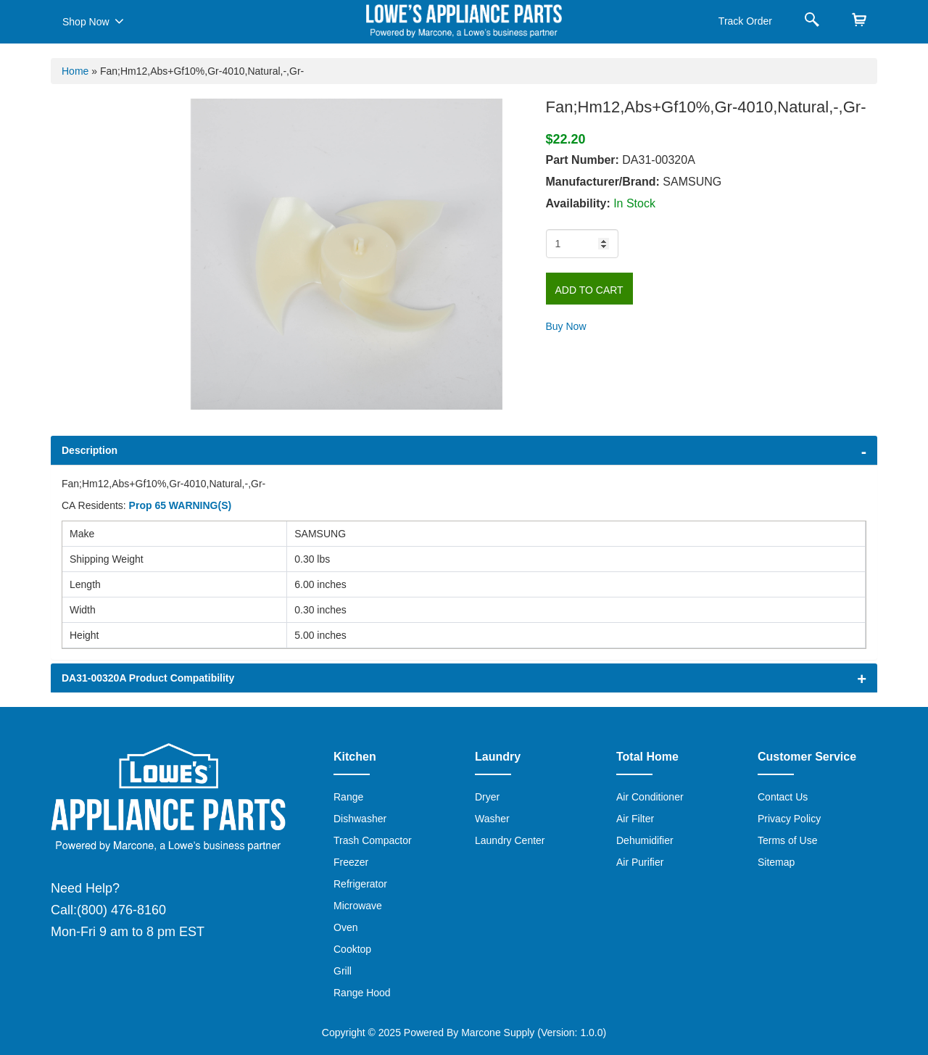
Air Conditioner (650, 797)
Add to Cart (589, 290)
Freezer (351, 862)
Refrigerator (360, 884)
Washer (492, 818)
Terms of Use (787, 840)
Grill (343, 971)
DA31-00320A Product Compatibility (148, 678)
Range (348, 797)
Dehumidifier (645, 840)
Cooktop (352, 949)
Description (89, 450)
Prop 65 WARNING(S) (180, 505)
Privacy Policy (789, 818)
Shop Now (93, 21)
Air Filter (635, 818)
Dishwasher (360, 818)
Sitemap (776, 862)
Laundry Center (510, 840)
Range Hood (362, 992)
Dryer (487, 797)
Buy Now (566, 326)
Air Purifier (639, 862)
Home (75, 71)
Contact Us (783, 797)
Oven (345, 927)
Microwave (358, 905)
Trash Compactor (373, 840)
